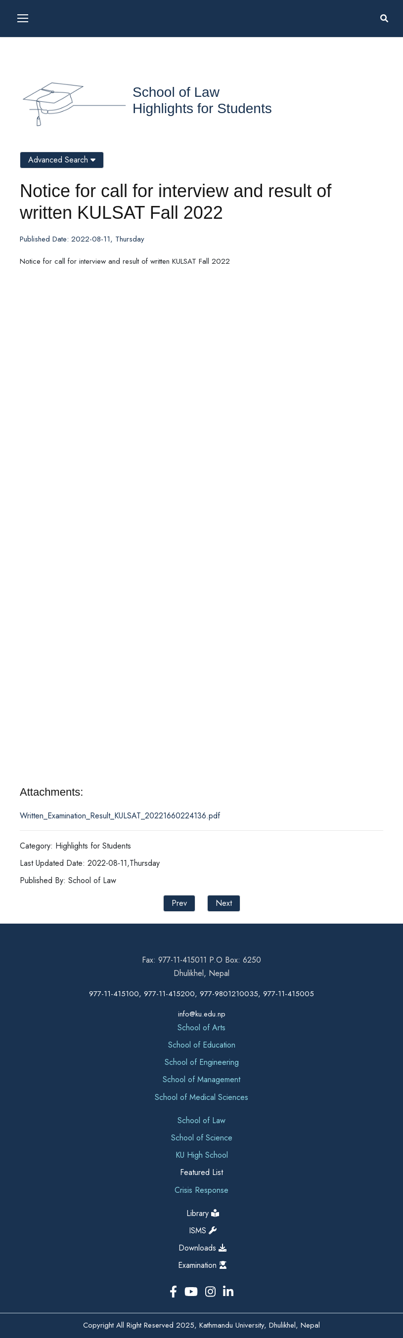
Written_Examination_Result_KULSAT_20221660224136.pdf (120, 815)
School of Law (176, 92)
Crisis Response (201, 1190)
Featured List (201, 1172)
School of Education (201, 1045)
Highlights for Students (202, 108)
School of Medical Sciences (201, 1097)
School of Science (201, 1137)
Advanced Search (61, 159)
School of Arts (201, 1027)
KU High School (202, 1155)
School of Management (201, 1079)
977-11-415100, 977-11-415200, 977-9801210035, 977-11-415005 (201, 993)
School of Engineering (202, 1062)
